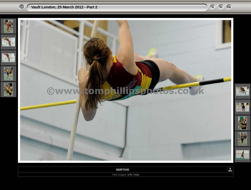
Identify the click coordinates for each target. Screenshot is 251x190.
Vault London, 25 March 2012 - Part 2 (64, 7)
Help (136, 174)
